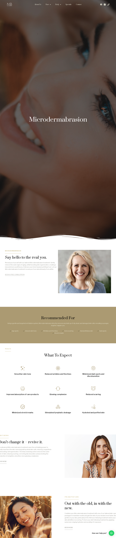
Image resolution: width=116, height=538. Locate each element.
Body (58, 4)
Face (48, 4)
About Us (38, 4)
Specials (68, 4)
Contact (78, 4)
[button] (111, 533)
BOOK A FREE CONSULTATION (14, 274)
